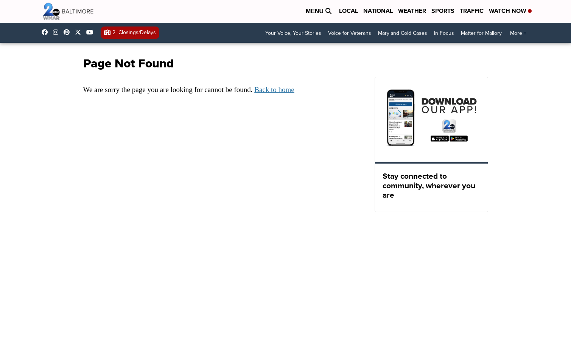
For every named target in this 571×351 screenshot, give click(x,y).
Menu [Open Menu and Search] (318, 11)
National (378, 10)
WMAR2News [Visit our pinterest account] (68, 32)
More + (518, 33)
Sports (442, 10)
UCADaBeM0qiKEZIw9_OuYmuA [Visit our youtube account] (91, 32)
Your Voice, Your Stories (293, 33)
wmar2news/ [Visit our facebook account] (46, 32)
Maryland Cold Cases (402, 33)
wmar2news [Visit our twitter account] (80, 32)
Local (348, 10)
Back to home (274, 90)
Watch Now (510, 10)
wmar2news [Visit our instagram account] (57, 32)
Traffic (472, 10)
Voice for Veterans (349, 33)
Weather (412, 10)
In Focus (444, 33)
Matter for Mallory (481, 33)
